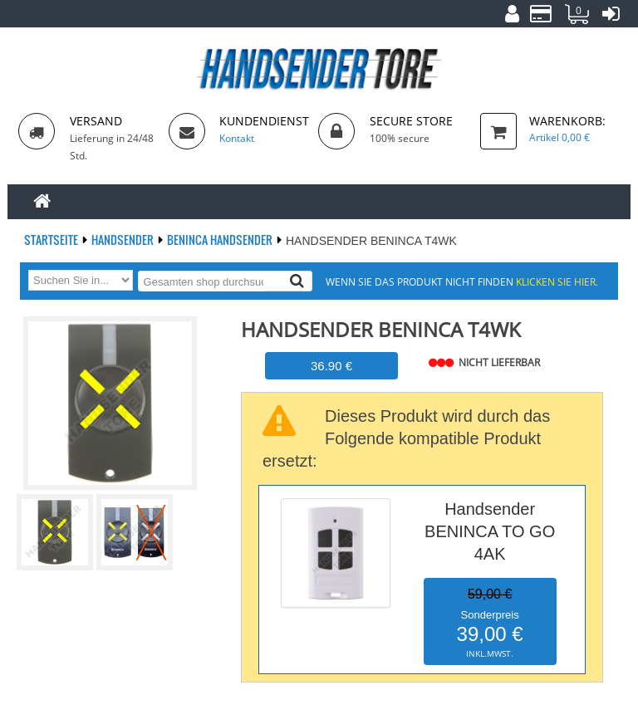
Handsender (123, 239)
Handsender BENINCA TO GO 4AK (490, 531)
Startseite (52, 239)
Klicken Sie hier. (557, 281)
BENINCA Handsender (221, 239)
